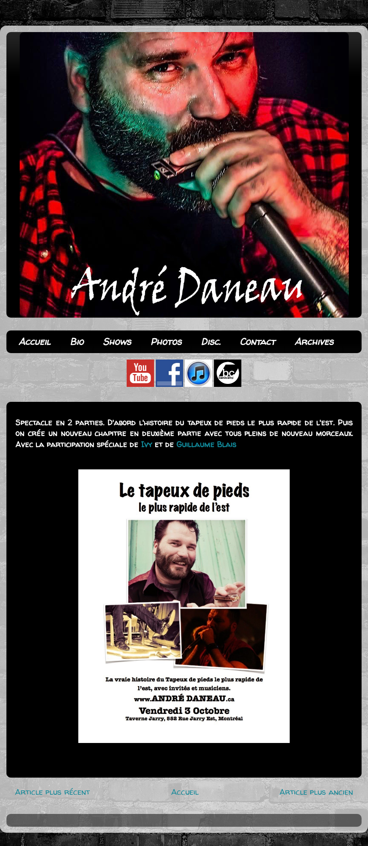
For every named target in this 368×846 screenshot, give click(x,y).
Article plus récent (52, 791)
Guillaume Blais (206, 444)
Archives (313, 341)
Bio (76, 341)
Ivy (146, 444)
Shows (117, 341)
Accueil (34, 341)
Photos (165, 341)
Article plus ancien (316, 791)
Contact (257, 341)
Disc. (210, 341)
